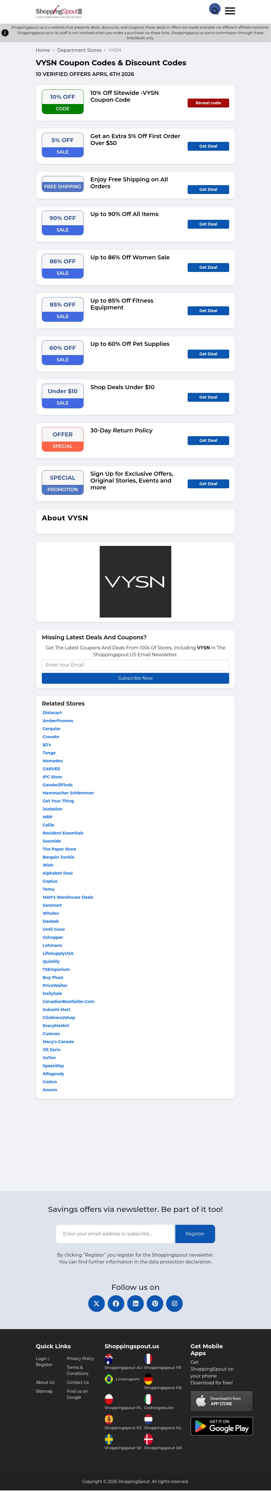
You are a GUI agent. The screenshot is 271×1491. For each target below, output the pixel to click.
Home (43, 50)
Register (195, 1234)
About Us (45, 1383)
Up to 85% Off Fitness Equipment (122, 304)
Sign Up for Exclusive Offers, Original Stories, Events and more (132, 480)
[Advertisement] (135, 1146)
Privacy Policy (80, 1359)
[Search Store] (215, 8)
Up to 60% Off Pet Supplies (130, 343)
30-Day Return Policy (122, 430)
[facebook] (115, 1303)
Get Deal (208, 146)
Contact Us (78, 1383)
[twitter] (95, 1303)
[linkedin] (135, 1303)
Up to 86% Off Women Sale (130, 257)
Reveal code (208, 102)
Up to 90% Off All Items (125, 214)
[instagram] (175, 1303)
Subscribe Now (135, 678)
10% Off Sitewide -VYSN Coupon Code (125, 96)
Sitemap (44, 1391)
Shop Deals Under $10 (123, 387)
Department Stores (79, 50)
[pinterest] (155, 1303)
